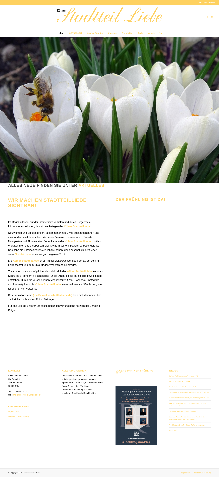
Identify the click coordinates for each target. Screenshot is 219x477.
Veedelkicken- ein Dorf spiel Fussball (182, 387)
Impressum (13, 411)
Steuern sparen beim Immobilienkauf (182, 411)
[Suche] (159, 33)
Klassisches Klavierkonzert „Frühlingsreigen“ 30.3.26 (189, 398)
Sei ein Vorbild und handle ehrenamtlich (183, 376)
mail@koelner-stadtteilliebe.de (52, 295)
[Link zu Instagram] (212, 16)
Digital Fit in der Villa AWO (179, 381)
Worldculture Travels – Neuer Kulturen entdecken (187, 425)
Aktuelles (91, 185)
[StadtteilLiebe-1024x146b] (109, 19)
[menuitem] (61, 33)
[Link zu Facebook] (207, 16)
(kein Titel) (173, 430)
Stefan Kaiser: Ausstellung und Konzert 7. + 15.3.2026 (189, 392)
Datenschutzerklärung (18, 416)
